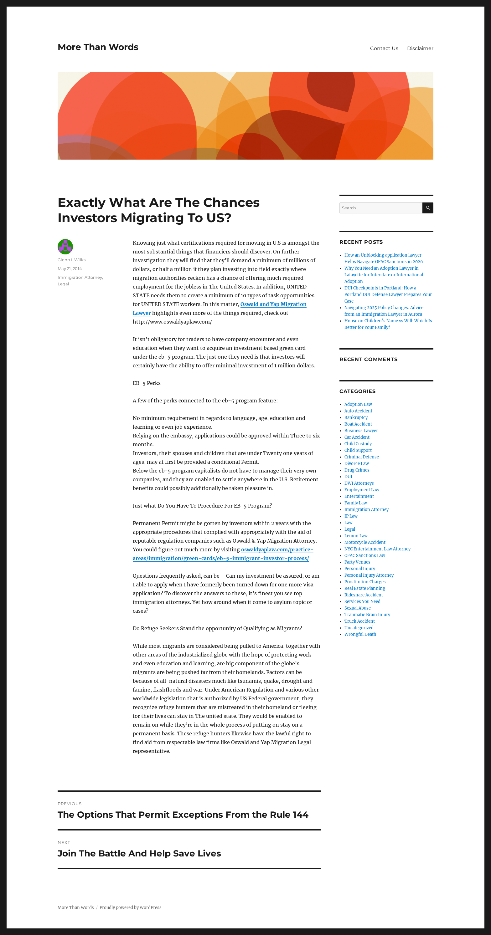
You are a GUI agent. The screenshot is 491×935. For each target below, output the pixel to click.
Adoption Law (358, 404)
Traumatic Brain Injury (367, 614)
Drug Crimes (357, 470)
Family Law (355, 503)
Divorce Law (356, 463)
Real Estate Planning (364, 588)
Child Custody (358, 444)
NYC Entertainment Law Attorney (377, 549)
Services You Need (362, 601)
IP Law (351, 516)
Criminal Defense (361, 457)
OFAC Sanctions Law (364, 555)
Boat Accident (358, 424)
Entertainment (359, 496)
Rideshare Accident (363, 595)
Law (348, 522)
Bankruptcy (356, 417)
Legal (63, 283)
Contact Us (384, 48)
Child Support (358, 450)
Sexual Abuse (357, 608)
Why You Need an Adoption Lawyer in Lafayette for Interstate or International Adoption (383, 275)
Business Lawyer (361, 430)
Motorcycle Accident (364, 542)
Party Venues (357, 562)
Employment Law (361, 490)
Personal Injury (359, 568)
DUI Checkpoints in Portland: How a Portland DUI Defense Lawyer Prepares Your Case (388, 294)
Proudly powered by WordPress (131, 907)
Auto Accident (358, 411)
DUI (348, 476)
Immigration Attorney (80, 277)
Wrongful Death (360, 634)
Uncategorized (359, 628)
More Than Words (98, 47)
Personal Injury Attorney (369, 575)
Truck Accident (359, 621)
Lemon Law (356, 536)
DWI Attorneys (359, 483)
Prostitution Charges (365, 582)
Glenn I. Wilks (71, 259)
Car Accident (357, 437)
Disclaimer (420, 48)
